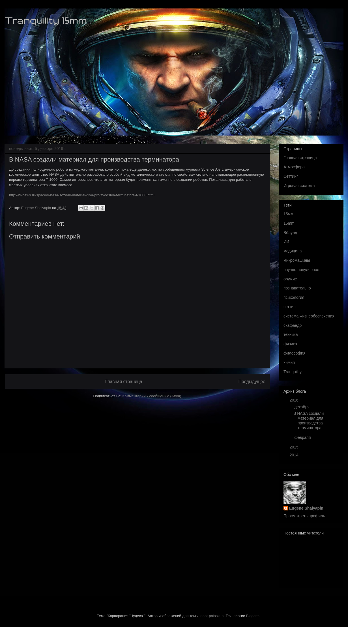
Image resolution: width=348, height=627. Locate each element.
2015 (295, 447)
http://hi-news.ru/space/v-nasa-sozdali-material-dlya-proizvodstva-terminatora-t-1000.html (81, 195)
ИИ (286, 241)
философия (294, 353)
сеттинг (290, 306)
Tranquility (292, 372)
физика (290, 344)
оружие (290, 279)
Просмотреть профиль (304, 516)
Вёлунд (290, 232)
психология (293, 297)
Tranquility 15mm (46, 20)
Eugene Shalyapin (306, 508)
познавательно (297, 288)
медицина (292, 251)
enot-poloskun (212, 616)
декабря (302, 407)
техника (290, 334)
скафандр (292, 325)
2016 (295, 400)
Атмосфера (294, 167)
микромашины (296, 260)
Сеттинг (290, 176)
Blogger (252, 616)
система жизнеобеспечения (308, 316)
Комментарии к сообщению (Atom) (152, 396)
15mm (289, 223)
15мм (288, 214)
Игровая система (299, 185)
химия (289, 362)
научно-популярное (301, 269)
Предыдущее (252, 381)
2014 (295, 455)
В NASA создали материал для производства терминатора (308, 420)
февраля (303, 437)
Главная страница (123, 381)
